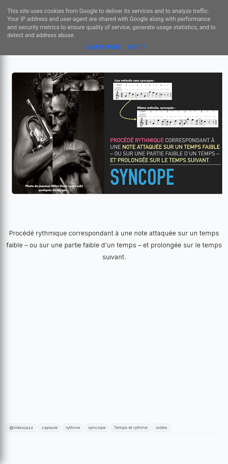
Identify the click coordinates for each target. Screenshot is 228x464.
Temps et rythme (130, 427)
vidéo (161, 427)
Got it (137, 47)
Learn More (103, 47)
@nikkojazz (21, 427)
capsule (49, 427)
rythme (73, 427)
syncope (97, 427)
